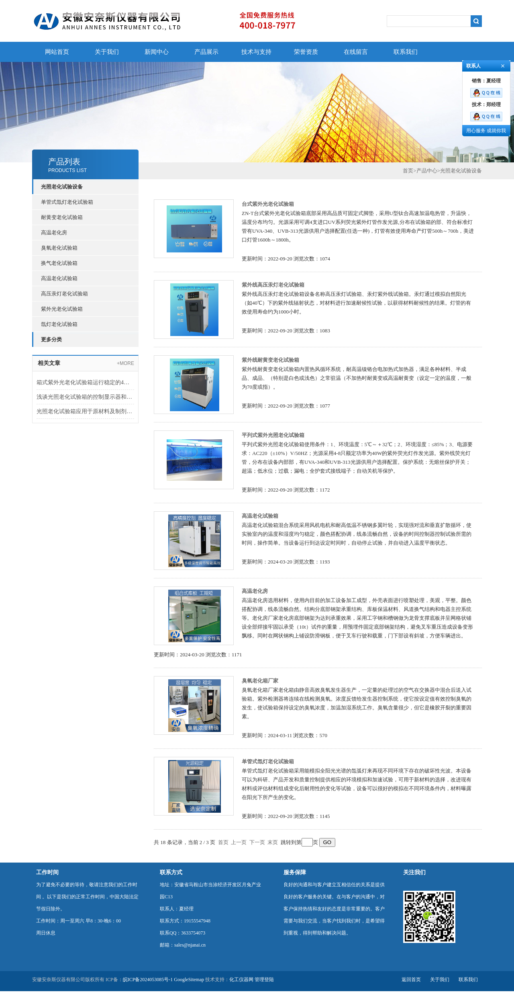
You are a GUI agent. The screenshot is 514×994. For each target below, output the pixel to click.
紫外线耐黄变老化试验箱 (270, 360)
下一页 (257, 842)
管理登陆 (264, 979)
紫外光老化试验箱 (62, 309)
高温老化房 (54, 233)
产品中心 (426, 171)
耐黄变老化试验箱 (62, 217)
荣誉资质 (306, 52)
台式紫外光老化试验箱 (268, 204)
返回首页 (411, 979)
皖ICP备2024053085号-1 (148, 979)
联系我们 (406, 52)
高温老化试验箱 (59, 278)
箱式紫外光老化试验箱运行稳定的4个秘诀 (85, 382)
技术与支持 (256, 52)
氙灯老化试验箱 (59, 324)
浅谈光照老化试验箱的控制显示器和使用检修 (85, 397)
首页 (408, 171)
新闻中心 (157, 52)
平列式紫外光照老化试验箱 (273, 435)
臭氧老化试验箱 (59, 248)
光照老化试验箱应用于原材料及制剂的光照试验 (85, 411)
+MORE (125, 363)
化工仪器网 (241, 979)
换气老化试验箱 (59, 263)
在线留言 (356, 52)
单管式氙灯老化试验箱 (67, 202)
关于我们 (107, 52)
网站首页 (57, 52)
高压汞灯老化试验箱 (64, 294)
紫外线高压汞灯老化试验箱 (273, 285)
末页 (272, 842)
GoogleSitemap (189, 979)
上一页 (239, 842)
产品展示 (206, 52)
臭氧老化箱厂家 (260, 681)
